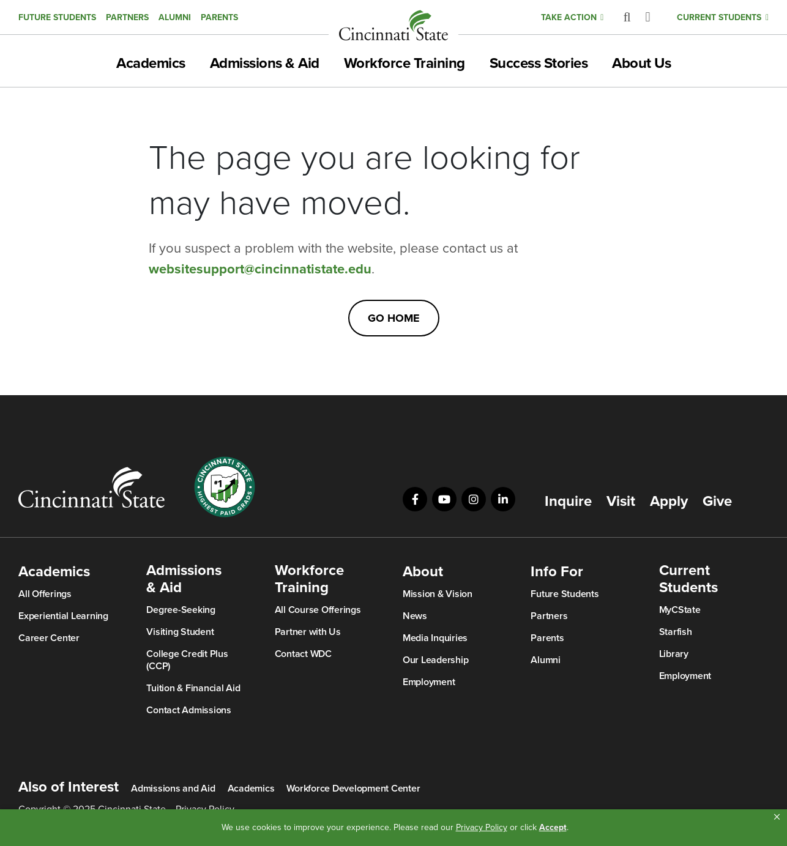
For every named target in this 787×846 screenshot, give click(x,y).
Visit (620, 501)
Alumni (175, 17)
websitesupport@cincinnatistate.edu (260, 269)
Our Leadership (436, 660)
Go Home (394, 318)
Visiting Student (180, 632)
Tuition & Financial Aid (193, 688)
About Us (641, 63)
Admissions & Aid (264, 63)
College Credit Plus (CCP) (187, 660)
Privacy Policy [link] (481, 827)
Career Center (49, 638)
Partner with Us (308, 632)
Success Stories (539, 63)
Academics (150, 63)
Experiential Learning (63, 616)
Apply (669, 501)
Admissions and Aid (173, 788)
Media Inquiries (435, 638)
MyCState (680, 610)
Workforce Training (404, 63)
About (423, 572)
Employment (429, 682)
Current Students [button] (719, 17)
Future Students (57, 17)
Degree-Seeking (180, 610)
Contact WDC (303, 654)
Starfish (675, 632)
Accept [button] (553, 827)
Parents (219, 17)
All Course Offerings (318, 610)
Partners (127, 17)
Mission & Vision (437, 594)
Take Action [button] (569, 17)
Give (717, 501)
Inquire (568, 501)
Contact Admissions (188, 710)
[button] (777, 817)
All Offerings (45, 594)
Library (673, 654)
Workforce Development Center (353, 788)
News (415, 616)
